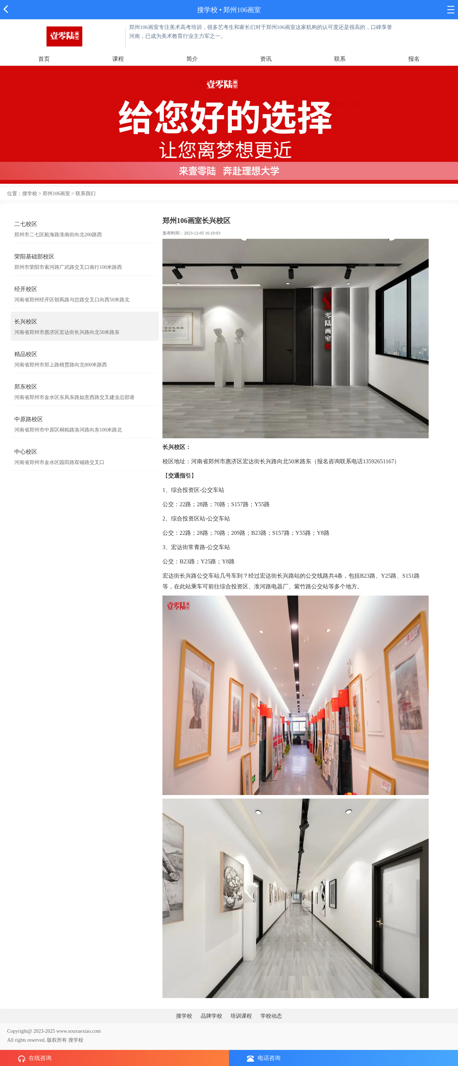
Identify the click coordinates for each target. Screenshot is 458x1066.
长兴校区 (25, 322)
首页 (44, 59)
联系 (340, 59)
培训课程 (241, 1016)
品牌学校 (211, 1016)
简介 (192, 59)
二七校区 (25, 224)
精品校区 (25, 354)
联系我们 (85, 193)
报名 (414, 59)
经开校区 (25, 289)
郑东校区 (25, 387)
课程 (118, 59)
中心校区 (25, 452)
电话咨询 (264, 1058)
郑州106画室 (242, 10)
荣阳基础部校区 (34, 256)
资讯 (266, 59)
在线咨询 (35, 1058)
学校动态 (271, 1016)
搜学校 (207, 10)
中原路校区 (28, 419)
